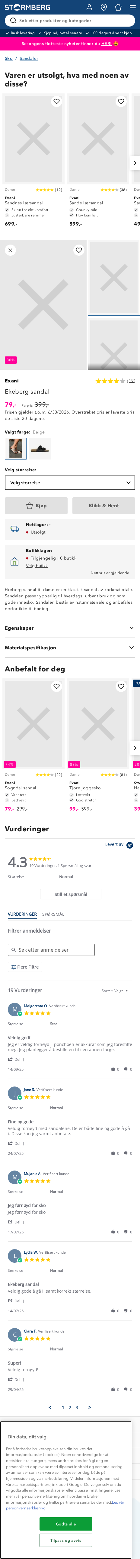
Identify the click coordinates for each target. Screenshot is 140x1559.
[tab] (70, 894)
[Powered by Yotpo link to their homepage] (120, 846)
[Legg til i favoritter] (56, 101)
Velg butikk (37, 565)
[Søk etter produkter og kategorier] (71, 20)
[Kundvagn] (118, 7)
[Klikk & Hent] (103, 505)
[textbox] (130, 993)
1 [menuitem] (63, 1407)
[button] (17, 1059)
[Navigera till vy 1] (114, 278)
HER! (106, 43)
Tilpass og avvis (65, 1540)
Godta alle (66, 1524)
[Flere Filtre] (25, 967)
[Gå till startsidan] (27, 7)
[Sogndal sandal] (33, 747)
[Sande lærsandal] (98, 162)
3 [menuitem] (77, 1407)
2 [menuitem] (70, 1407)
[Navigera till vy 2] (114, 356)
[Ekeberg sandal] (16, 449)
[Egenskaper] (70, 628)
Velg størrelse (71, 482)
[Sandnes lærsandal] (33, 162)
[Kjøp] (36, 505)
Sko (9, 58)
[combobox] (115, 991)
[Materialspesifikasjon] (70, 647)
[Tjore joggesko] (98, 747)
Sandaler (29, 58)
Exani (12, 381)
